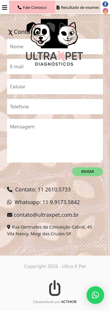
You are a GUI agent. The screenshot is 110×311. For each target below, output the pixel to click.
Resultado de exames (78, 7)
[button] (95, 295)
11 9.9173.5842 (61, 202)
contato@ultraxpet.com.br (46, 214)
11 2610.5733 (54, 189)
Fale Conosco (32, 7)
